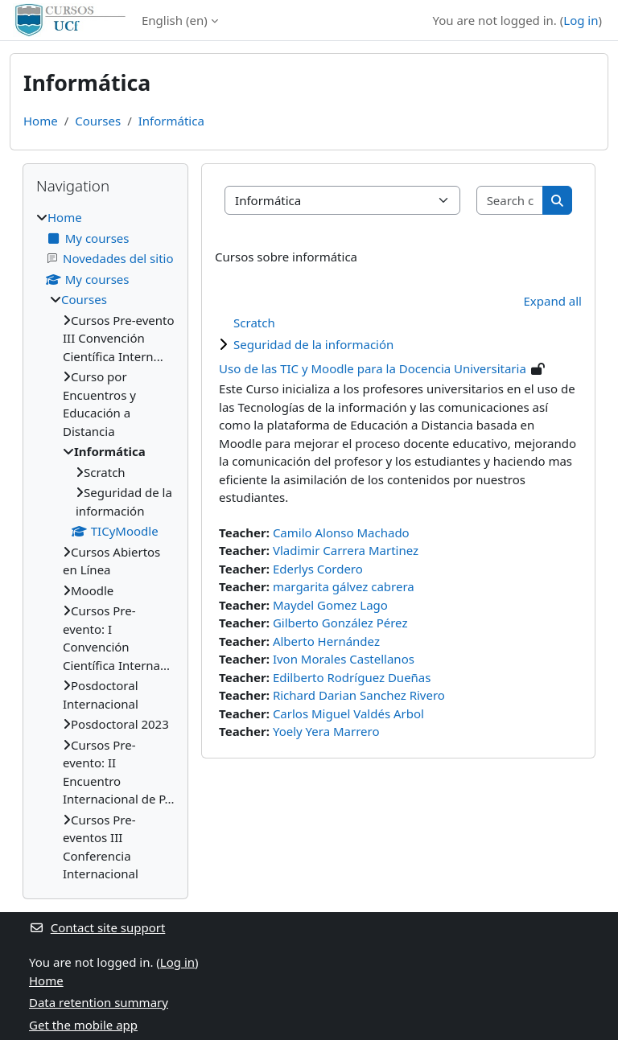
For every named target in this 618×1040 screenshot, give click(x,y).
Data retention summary (98, 1002)
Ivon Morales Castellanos (343, 659)
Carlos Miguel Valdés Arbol (348, 713)
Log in (580, 20)
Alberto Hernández (326, 641)
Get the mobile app (83, 1025)
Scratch (254, 322)
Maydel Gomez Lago (330, 605)
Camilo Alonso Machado (341, 532)
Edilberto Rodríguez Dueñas (352, 677)
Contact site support (97, 927)
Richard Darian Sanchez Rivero (359, 695)
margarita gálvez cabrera (343, 586)
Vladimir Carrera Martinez (345, 550)
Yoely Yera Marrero (326, 731)
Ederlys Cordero (318, 569)
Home (40, 121)
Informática (171, 121)
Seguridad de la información (313, 344)
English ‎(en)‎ (175, 20)
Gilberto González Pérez (340, 623)
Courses (98, 121)
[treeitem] (105, 545)
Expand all (553, 301)
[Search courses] (510, 201)
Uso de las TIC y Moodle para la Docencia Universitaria (372, 368)
